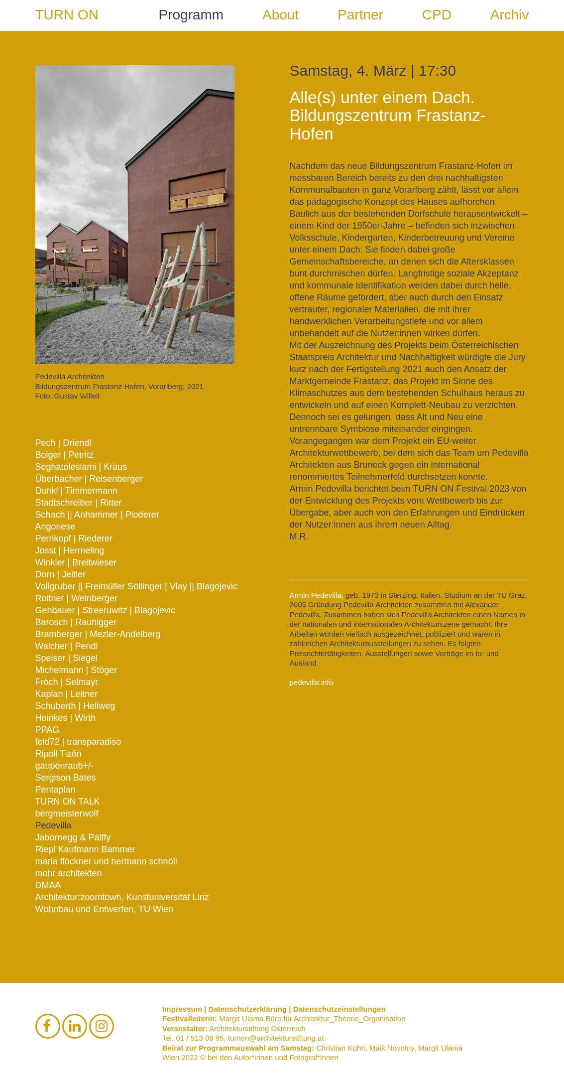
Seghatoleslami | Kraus (81, 467)
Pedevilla (53, 825)
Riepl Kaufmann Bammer (85, 849)
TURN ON (67, 14)
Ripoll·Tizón (58, 754)
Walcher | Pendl (66, 646)
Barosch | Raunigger (76, 622)
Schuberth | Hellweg (75, 706)
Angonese (55, 527)
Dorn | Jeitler (60, 574)
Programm (191, 14)
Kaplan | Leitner (66, 694)
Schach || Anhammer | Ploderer (97, 515)
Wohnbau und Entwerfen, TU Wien (104, 909)
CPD (436, 14)
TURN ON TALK (67, 802)
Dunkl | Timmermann (76, 491)
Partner (360, 14)
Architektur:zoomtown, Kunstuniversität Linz (122, 897)
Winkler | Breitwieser (76, 562)
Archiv (509, 14)
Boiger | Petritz (64, 455)
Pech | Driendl (63, 443)
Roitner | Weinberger (76, 598)
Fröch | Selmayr (67, 682)
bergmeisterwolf (67, 813)
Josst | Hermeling (70, 550)
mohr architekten (68, 873)
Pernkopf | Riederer (74, 538)
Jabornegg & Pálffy (73, 837)
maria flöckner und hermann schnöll (106, 861)
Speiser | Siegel (66, 658)
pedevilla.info (312, 682)
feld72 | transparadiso (78, 742)
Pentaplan (55, 790)
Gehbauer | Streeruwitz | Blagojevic (105, 610)
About (280, 14)
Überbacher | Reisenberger (89, 479)
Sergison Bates (65, 778)
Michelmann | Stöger (76, 670)
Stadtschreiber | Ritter (78, 503)
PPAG (47, 730)
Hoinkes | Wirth (65, 718)
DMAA (48, 885)
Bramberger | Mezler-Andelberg (98, 634)
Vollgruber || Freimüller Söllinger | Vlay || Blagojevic (136, 586)
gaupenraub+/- (64, 766)
